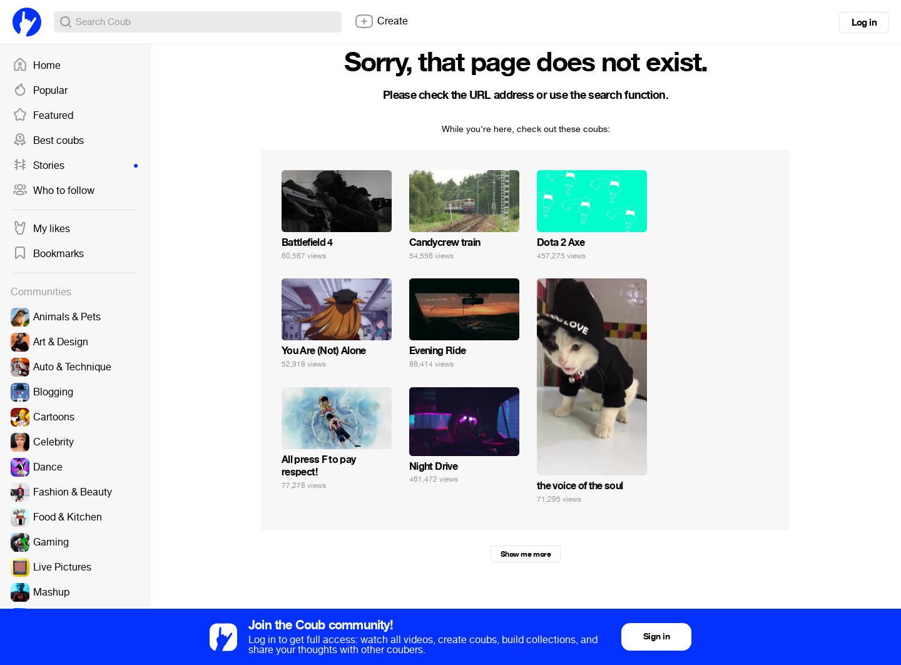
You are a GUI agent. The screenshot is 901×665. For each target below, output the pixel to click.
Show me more (526, 554)
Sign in (656, 636)
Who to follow (53, 191)
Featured (43, 115)
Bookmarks (48, 254)
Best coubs (48, 141)
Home (37, 65)
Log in (864, 22)
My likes (41, 229)
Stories (75, 166)
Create (381, 21)
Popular (40, 90)
